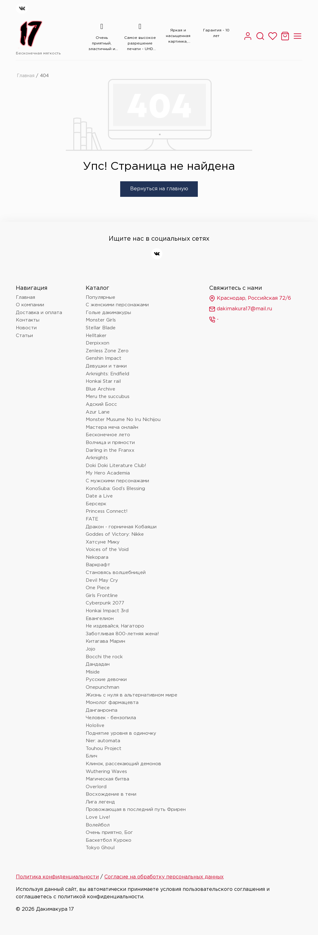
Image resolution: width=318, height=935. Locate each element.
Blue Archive (100, 389)
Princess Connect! (107, 511)
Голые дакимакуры (108, 313)
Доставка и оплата (39, 313)
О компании (30, 305)
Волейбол (98, 825)
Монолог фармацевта (112, 703)
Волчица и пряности (110, 443)
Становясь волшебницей (116, 573)
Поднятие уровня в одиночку (121, 733)
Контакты (27, 320)
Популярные (100, 297)
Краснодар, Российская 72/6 (250, 298)
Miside (93, 672)
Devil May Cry (102, 580)
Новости (26, 328)
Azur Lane (98, 412)
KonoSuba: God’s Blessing (115, 489)
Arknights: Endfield (107, 374)
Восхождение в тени (111, 794)
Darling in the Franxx (110, 450)
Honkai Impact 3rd (107, 611)
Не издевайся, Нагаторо (115, 626)
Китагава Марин (105, 641)
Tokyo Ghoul (100, 848)
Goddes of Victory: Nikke (115, 534)
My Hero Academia (108, 473)
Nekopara (97, 557)
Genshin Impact (103, 358)
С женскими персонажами (117, 305)
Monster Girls (101, 320)
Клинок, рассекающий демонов (123, 764)
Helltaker (96, 336)
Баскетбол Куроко (108, 840)
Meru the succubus (107, 397)
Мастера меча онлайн (112, 427)
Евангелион (100, 619)
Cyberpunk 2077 (105, 603)
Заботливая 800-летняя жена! (122, 634)
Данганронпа (101, 710)
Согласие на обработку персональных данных (164, 877)
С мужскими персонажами (117, 481)
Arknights (97, 458)
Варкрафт (98, 565)
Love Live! (98, 817)
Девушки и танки (106, 366)
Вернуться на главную (159, 189)
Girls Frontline (102, 596)
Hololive (95, 726)
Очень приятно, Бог (109, 833)
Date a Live (99, 496)
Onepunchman (102, 687)
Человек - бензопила (111, 718)
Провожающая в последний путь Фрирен (136, 810)
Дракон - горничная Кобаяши (121, 527)
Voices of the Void (107, 550)
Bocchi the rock (104, 657)
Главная (25, 76)
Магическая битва (107, 779)
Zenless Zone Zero (107, 351)
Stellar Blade (101, 328)
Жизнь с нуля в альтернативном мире (131, 695)
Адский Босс (101, 404)
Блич (91, 756)
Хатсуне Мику (103, 542)
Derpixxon (97, 343)
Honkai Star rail (103, 381)
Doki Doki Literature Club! (116, 466)
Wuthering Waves (106, 772)
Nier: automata (103, 741)
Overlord (96, 787)
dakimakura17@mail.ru (240, 309)
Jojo (90, 649)
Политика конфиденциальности (57, 877)
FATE (92, 519)
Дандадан (98, 664)
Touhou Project (103, 749)
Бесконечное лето (108, 435)
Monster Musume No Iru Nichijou (123, 420)
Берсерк (96, 504)
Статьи (24, 336)
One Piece (98, 588)
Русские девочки (106, 680)
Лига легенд (100, 802)
